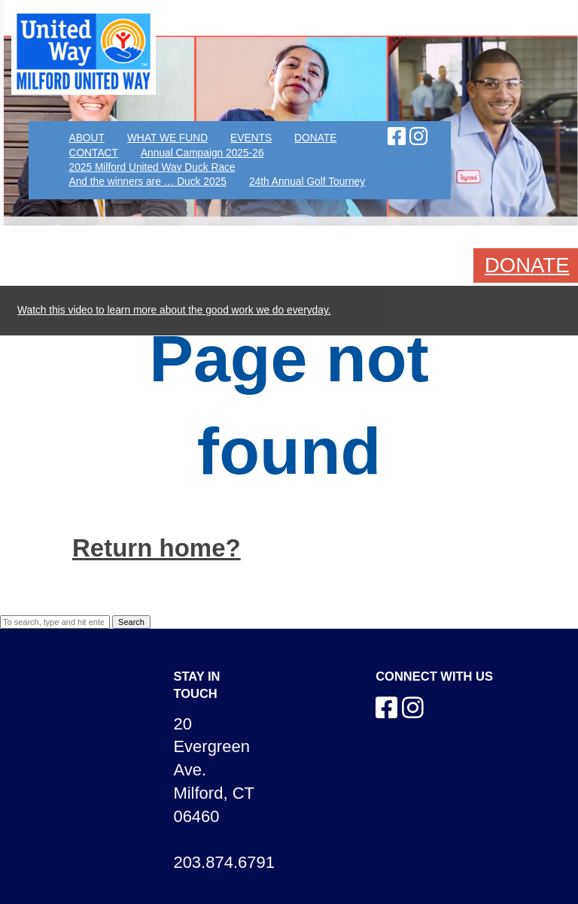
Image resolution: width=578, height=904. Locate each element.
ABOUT (86, 138)
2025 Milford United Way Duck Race (151, 167)
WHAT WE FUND (167, 138)
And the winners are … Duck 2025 (147, 181)
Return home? (156, 548)
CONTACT (92, 153)
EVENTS (251, 138)
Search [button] (131, 621)
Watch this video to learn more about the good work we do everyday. (174, 310)
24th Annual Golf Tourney (307, 181)
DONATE (315, 138)
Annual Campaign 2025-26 (202, 153)
